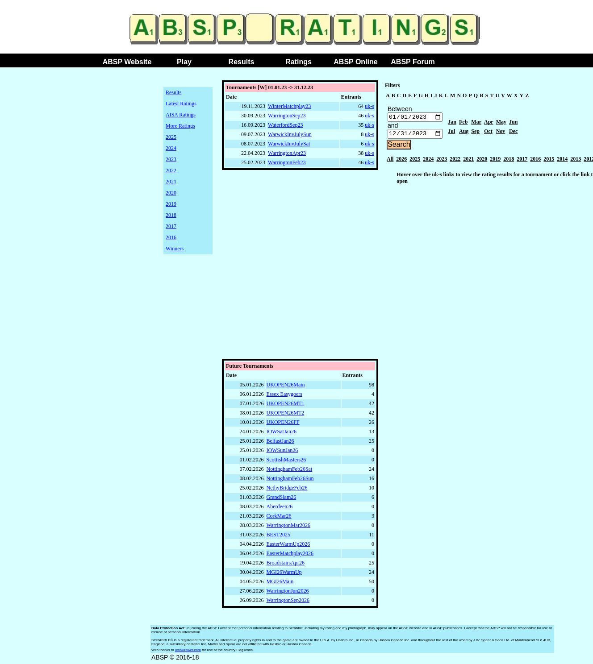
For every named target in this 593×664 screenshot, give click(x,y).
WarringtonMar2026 (288, 527)
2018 (171, 215)
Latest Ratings (181, 103)
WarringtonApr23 (287, 153)
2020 (171, 193)
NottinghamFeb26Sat (290, 471)
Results (242, 62)
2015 (548, 161)
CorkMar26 (279, 518)
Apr (488, 123)
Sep (475, 132)
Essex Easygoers (284, 396)
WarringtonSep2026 (288, 602)
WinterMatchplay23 (289, 106)
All (390, 161)
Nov (500, 132)
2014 (562, 161)
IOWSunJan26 (282, 452)
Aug (463, 132)
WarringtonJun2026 (288, 593)
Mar (476, 123)
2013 (575, 161)
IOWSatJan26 (281, 434)
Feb (463, 123)
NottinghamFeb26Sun (290, 480)
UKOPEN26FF (283, 424)
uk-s (369, 106)
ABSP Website (127, 62)
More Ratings (180, 126)
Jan (452, 123)
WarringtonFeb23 (286, 162)
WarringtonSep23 (286, 115)
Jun (513, 123)
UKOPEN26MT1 (286, 406)
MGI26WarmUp (284, 574)
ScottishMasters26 (286, 462)
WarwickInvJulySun (290, 134)
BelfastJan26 (280, 443)
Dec (513, 132)
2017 (171, 226)
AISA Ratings (181, 115)
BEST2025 (278, 537)
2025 (171, 137)
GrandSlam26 (281, 499)
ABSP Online (355, 62)
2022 (171, 170)
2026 (401, 161)
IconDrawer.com (188, 652)
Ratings (298, 62)
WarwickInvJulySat (289, 144)
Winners (175, 248)
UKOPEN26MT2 (286, 415)
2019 (171, 204)
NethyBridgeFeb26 (287, 490)
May (501, 123)
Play (184, 62)
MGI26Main (280, 584)
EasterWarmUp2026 (288, 546)
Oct (488, 132)
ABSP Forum (412, 62)
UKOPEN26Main (286, 387)
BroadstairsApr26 (286, 565)
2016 (171, 237)
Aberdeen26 (280, 509)
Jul (451, 132)
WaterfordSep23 (285, 125)
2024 (171, 148)
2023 (171, 159)
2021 (171, 181)
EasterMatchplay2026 (290, 555)
